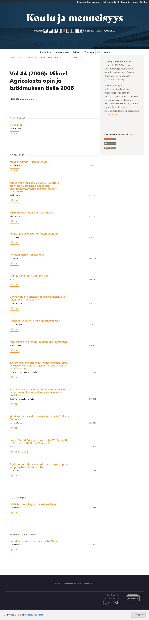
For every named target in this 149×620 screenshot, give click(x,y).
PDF (15, 133)
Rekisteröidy (109, 1)
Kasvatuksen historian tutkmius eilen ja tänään (38, 341)
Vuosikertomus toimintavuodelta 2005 (33, 541)
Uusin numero (62, 52)
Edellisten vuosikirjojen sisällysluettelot (33, 504)
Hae (144, 1)
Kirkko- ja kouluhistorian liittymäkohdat (34, 233)
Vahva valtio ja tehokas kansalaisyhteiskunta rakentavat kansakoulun (37, 298)
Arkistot (77, 52)
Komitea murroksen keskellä (27, 254)
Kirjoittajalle (103, 52)
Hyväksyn (138, 614)
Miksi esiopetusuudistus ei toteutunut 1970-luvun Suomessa (40, 418)
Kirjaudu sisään (128, 1)
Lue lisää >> (110, 114)
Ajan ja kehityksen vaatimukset (29, 275)
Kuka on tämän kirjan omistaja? (29, 161)
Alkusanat (16, 124)
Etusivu (13, 57)
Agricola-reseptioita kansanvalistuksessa (35, 320)
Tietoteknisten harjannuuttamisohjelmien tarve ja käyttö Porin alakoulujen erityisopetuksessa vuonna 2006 (38, 365)
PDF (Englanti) (19, 452)
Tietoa (88, 52)
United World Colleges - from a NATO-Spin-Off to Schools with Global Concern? (38, 442)
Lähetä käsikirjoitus (88, 1)
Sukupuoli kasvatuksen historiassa (31, 212)
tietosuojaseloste (35, 614)
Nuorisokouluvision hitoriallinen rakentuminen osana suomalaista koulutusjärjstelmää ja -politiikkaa (37, 392)
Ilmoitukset (46, 52)
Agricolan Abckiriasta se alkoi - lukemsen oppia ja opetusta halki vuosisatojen (39, 465)
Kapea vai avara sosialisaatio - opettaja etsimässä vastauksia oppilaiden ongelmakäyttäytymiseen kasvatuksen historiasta (34, 187)
